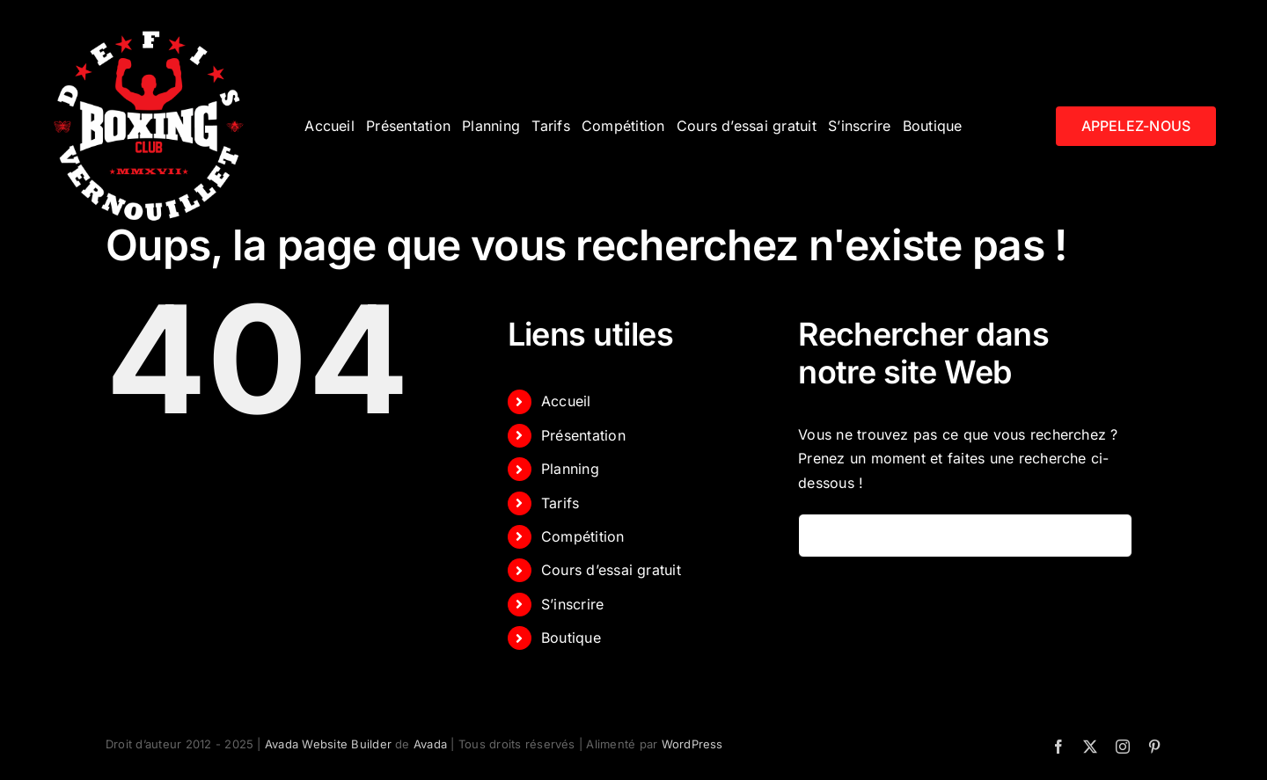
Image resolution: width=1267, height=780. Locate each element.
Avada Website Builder (328, 744)
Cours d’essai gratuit (611, 570)
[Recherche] (820, 536)
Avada (430, 744)
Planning (570, 468)
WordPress (692, 744)
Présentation (583, 435)
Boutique (571, 637)
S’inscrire (572, 604)
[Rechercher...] (965, 536)
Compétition (583, 536)
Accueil (566, 401)
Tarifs (560, 503)
